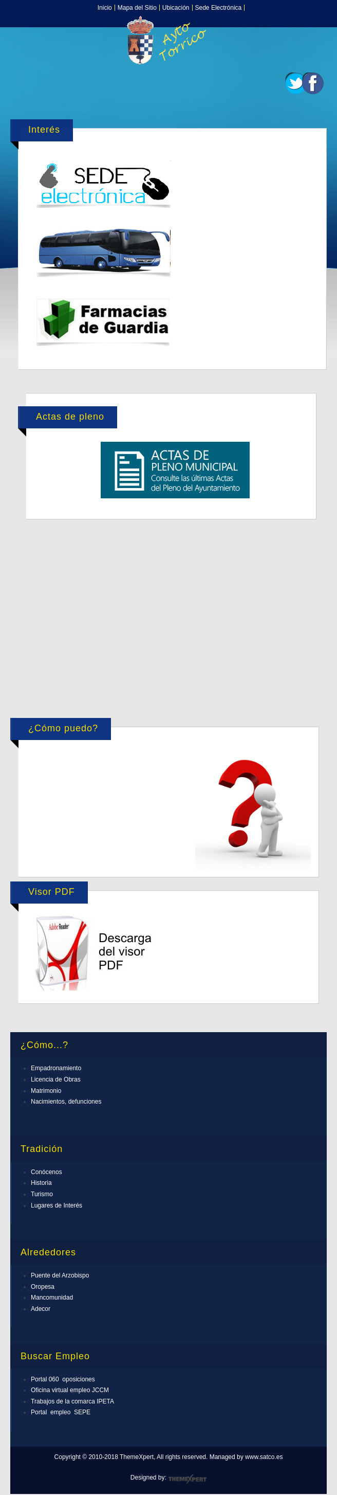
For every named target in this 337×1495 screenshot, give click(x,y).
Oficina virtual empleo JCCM (70, 1390)
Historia (41, 1182)
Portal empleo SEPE (60, 1412)
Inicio (105, 8)
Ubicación (176, 8)
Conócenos (46, 1172)
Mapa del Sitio (137, 8)
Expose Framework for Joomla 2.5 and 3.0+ (168, 40)
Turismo (42, 1194)
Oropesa (42, 1286)
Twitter (296, 83)
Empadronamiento (56, 1068)
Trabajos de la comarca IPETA (72, 1401)
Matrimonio (46, 1090)
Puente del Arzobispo (60, 1275)
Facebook (313, 83)
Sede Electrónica (218, 8)
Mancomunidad (52, 1297)
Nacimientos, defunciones (66, 1101)
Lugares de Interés (56, 1205)
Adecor (40, 1308)
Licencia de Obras (56, 1079)
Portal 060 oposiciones (63, 1379)
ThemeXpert (187, 1479)
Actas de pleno (70, 416)
